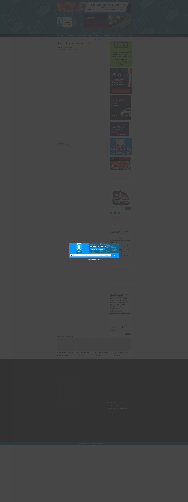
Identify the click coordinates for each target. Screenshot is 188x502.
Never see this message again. (94, 259)
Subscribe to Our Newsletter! (97, 249)
